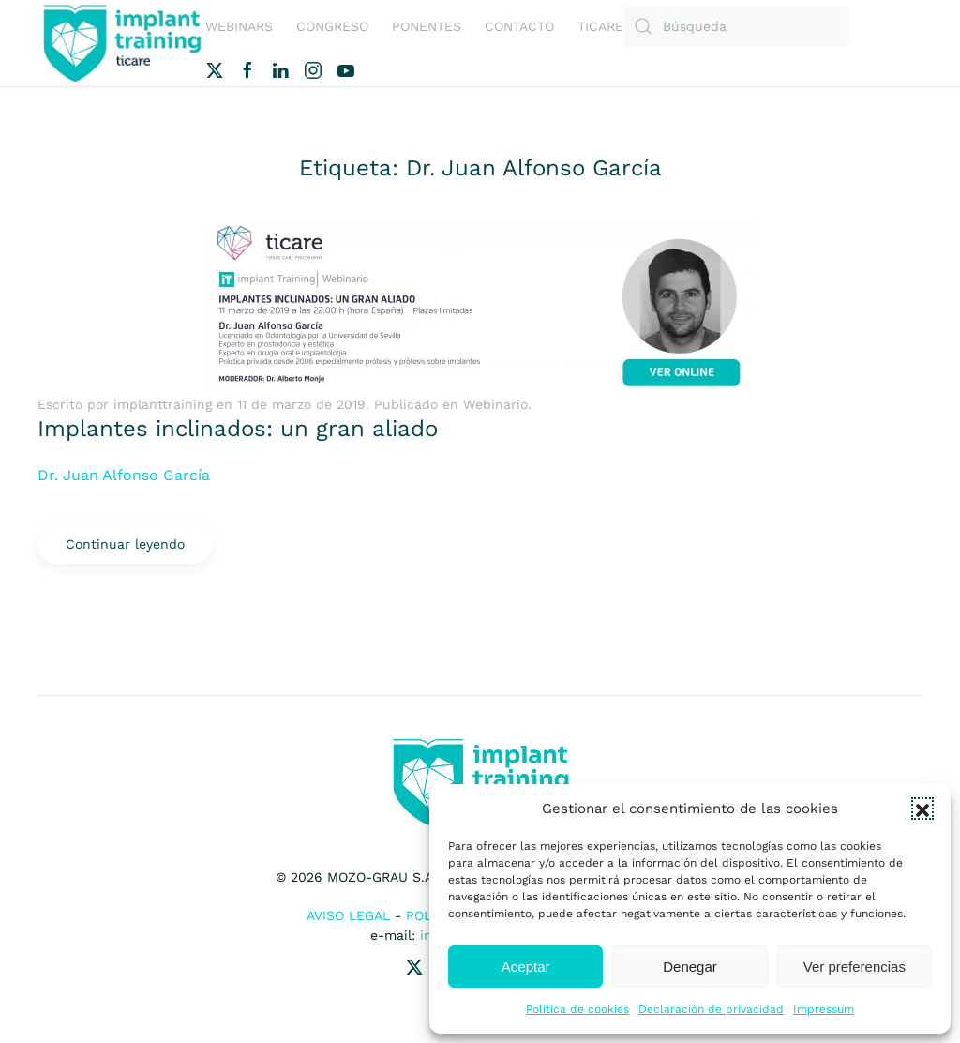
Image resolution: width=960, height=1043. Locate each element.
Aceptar (526, 967)
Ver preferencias (854, 967)
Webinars (239, 26)
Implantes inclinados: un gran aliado (238, 429)
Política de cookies (577, 1009)
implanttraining (162, 404)
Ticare (600, 26)
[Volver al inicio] (121, 43)
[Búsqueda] (735, 26)
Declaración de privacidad (711, 1009)
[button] (922, 808)
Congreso (332, 26)
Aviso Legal (348, 915)
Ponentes (426, 26)
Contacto (519, 26)
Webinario (495, 404)
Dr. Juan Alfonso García (124, 475)
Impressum (823, 1009)
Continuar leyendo (125, 544)
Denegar (690, 967)
